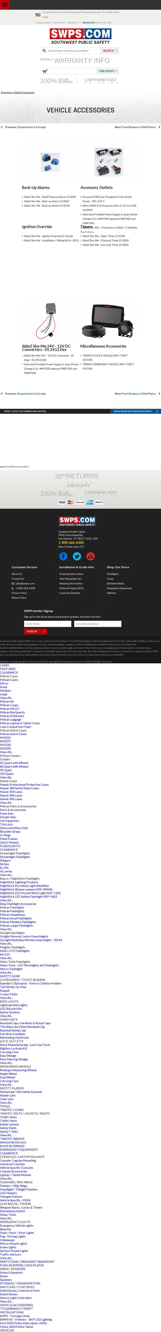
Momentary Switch (12, 1211)
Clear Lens (7, 1099)
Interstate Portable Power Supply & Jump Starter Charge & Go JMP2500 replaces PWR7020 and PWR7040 (110, 219)
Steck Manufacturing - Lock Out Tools (25, 1044)
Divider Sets (8, 817)
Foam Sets (6, 813)
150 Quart (7, 773)
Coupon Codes (43, 22)
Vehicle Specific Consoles (16, 1167)
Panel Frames (9, 838)
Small (3, 687)
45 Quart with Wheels (14, 763)
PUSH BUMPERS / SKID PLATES (22, 1265)
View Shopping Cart (70, 578)
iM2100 (5, 744)
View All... (6, 697)
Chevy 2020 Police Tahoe (16, 1326)
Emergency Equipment (119, 588)
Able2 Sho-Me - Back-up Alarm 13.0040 (46, 201)
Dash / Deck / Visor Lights (17, 1232)
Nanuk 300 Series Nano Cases (19, 788)
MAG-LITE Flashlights (15, 950)
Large (3, 694)
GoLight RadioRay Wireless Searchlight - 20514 (31, 940)
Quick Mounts (9, 842)
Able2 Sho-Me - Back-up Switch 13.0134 (47, 205)
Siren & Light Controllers (16, 1297)
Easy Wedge (8, 1055)
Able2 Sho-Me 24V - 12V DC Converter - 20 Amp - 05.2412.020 (49, 357)
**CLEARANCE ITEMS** (16, 1308)
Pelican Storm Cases (13, 734)
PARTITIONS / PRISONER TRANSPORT (27, 1261)
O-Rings (5, 835)
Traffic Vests (8, 1117)
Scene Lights (8, 1247)
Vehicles (111, 592)
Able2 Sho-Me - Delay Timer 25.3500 (104, 236)
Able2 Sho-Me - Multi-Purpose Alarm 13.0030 (50, 196)
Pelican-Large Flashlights (16, 925)
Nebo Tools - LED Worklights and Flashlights (29, 965)
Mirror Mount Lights (13, 1243)
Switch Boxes (9, 1294)
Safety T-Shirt (9, 1131)
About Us (72, 22)
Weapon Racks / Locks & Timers (21, 1207)
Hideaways (7, 1240)
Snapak (5, 990)
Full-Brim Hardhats (12, 1034)
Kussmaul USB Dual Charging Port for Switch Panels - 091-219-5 (107, 199)
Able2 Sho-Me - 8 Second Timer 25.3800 (106, 240)
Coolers (5, 759)
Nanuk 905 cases (11, 799)
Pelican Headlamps (12, 914)
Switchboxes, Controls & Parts (20, 1290)
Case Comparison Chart (15, 726)
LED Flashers (8, 1193)
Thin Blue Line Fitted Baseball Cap (22, 1026)
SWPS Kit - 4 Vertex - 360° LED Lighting (26, 1319)
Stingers (5, 860)
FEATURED (8, 669)
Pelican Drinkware (12, 716)
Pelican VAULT (10, 708)
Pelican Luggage (10, 719)
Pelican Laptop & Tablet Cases (20, 723)
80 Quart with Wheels (14, 766)
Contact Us (59, 22)
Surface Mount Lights (14, 1250)
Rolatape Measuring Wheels (18, 1070)
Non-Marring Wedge (14, 1059)
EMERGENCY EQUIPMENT (19, 1149)
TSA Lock (6, 824)
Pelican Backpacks (12, 712)
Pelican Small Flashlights (16, 918)
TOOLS (5, 1106)
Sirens (4, 1276)
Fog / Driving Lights (13, 1236)
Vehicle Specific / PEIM (15, 1200)
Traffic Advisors (10, 1254)
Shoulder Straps (10, 831)
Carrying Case (9, 1052)
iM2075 (5, 741)
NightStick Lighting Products (19, 882)
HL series (6, 871)
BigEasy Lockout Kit (13, 1048)
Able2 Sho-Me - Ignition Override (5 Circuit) (48, 236)
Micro (4, 683)
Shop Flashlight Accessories (18, 904)
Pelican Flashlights (12, 911)
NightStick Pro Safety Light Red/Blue (24, 885)
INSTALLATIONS (12, 1312)
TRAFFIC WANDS (12, 1138)
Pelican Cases (9, 679)
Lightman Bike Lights (14, 1005)
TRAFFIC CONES (12, 1110)
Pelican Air (7, 701)
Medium (5, 690)
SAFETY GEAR (10, 976)
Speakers (6, 1279)
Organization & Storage (25, 127)
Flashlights (113, 573)
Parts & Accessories (13, 810)
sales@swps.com (24, 583)
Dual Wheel (7, 1077)
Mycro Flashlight (11, 969)
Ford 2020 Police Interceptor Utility (23, 1323)
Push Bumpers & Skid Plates (135, 127)
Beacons (5, 1229)
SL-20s (4, 867)
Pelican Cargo (9, 705)
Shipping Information (71, 583)
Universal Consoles (12, 1164)
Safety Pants (8, 1128)
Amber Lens (8, 1095)
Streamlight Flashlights (15, 857)
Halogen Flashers (11, 1196)
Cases (110, 578)
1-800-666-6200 (25, 588)
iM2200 (5, 748)
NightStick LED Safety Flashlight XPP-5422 (28, 896)
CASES (4, 665)
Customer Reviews (69, 592)
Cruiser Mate (8, 994)
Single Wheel (8, 1073)
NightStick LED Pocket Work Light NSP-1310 (30, 893)
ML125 (5, 954)
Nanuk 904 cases (11, 795)
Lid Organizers (9, 820)
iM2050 (5, 737)
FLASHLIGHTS (10, 846)
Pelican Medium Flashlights (18, 922)
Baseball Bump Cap (13, 1030)
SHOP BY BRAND (12, 1146)
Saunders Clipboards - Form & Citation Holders (31, 983)
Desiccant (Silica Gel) (14, 828)
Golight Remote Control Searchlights (24, 936)
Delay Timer (8, 1214)
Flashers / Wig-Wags (13, 1185)
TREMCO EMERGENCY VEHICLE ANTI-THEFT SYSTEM (108, 366)
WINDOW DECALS (13, 1142)
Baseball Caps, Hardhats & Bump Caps (25, 1023)
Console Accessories (13, 1171)
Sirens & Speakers (11, 1272)
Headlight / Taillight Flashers (19, 1189)
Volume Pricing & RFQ (71, 588)
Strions (4, 864)
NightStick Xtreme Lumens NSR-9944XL (26, 889)
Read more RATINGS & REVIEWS (132, 411)
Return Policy (19, 597)
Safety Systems (10, 1012)
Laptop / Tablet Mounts (15, 1175)
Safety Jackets (9, 1124)
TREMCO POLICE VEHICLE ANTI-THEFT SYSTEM (105, 357)
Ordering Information (71, 573)
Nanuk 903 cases (11, 791)
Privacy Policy (19, 592)
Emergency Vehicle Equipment (17, 92)
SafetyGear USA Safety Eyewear (21, 1091)
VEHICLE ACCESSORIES (16, 1305)
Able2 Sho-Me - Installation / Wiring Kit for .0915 (51, 240)
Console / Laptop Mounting (18, 1160)
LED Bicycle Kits (11, 1008)
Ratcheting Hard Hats (14, 1037)
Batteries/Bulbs (115, 583)
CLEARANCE (9, 672)
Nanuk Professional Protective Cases (24, 784)
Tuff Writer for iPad (13, 987)
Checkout (107, 71)
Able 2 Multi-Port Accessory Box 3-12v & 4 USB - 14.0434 (110, 208)
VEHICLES (7, 1330)
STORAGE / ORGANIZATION (20, 1283)
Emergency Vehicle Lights (16, 1225)
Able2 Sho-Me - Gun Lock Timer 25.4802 (106, 244)
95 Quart (6, 770)
